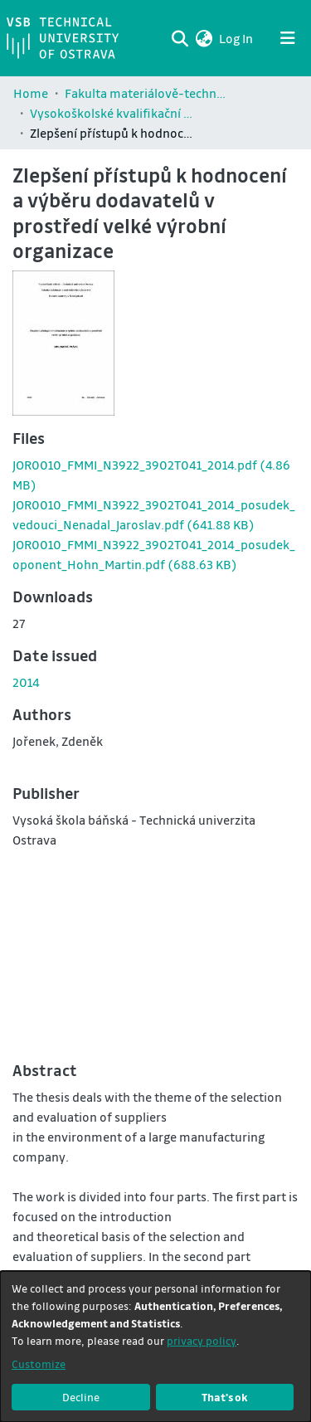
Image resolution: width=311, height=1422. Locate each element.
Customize (39, 1363)
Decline (81, 1397)
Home (30, 93)
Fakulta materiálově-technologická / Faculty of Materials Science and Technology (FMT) (148, 93)
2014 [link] (26, 682)
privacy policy (201, 1340)
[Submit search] (179, 38)
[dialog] (155, 1346)
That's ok (225, 1397)
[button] (203, 38)
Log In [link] (237, 38)
